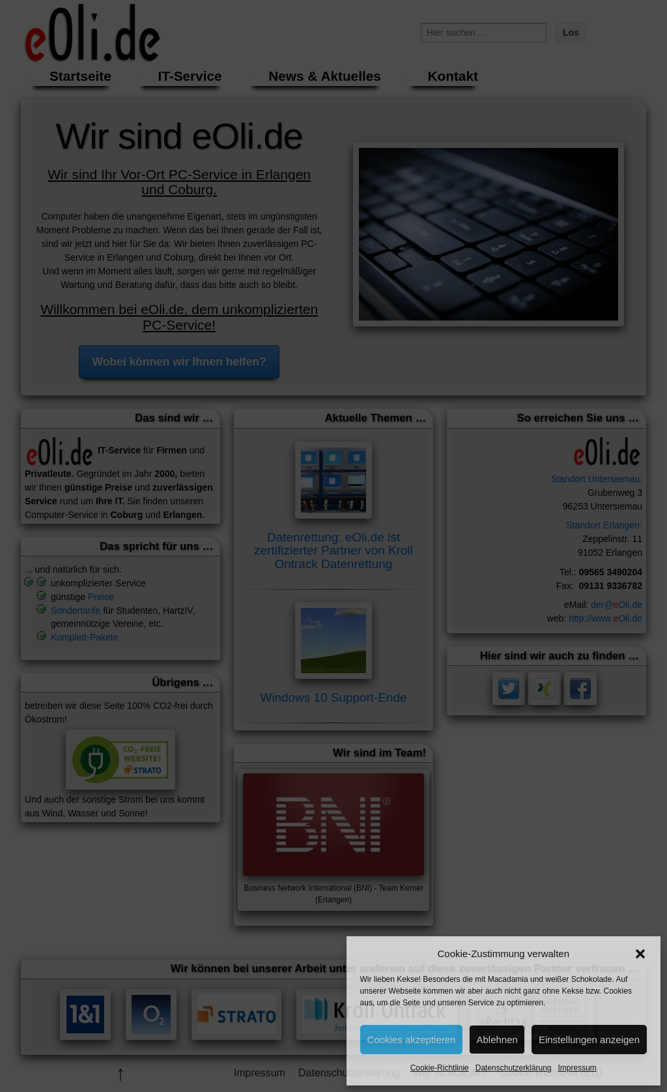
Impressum (577, 1067)
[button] (640, 953)
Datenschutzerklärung (513, 1067)
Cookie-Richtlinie (439, 1067)
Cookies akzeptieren (411, 1039)
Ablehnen (496, 1039)
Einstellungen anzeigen (589, 1039)
